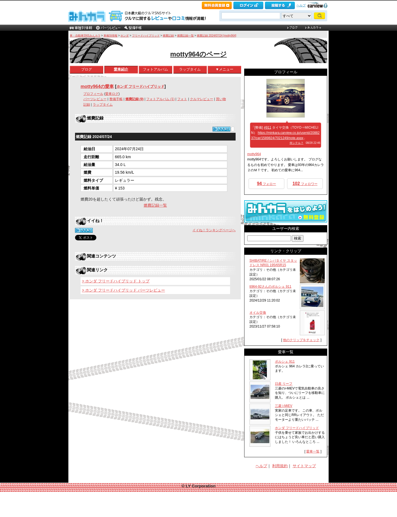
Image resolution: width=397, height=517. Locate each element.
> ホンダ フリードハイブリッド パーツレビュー (123, 290)
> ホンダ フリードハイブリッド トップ (115, 281)
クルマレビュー (201, 99)
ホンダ (124, 35)
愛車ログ (111, 94)
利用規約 (280, 466)
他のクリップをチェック (301, 340)
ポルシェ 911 (285, 361)
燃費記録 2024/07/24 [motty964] (216, 35)
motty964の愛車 (97, 86)
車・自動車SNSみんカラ (85, 35)
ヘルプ (301, 5)
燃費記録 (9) (134, 99)
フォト (182, 99)
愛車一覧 (312, 451)
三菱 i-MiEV (283, 406)
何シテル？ (296, 142)
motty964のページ (198, 54)
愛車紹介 (121, 69)
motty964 (254, 154)
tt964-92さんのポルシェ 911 (270, 287)
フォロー (266, 183)
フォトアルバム (155, 69)
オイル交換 (257, 313)
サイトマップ (304, 466)
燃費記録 (168, 35)
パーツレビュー (95, 99)
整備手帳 (116, 99)
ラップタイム (190, 69)
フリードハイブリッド (146, 35)
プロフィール (93, 94)
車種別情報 (110, 35)
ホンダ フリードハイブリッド (140, 86)
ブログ (86, 69)
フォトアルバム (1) (160, 99)
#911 (267, 127)
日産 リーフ (283, 384)
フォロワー (304, 183)
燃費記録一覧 (185, 35)
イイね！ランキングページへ (214, 230)
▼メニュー (224, 69)
